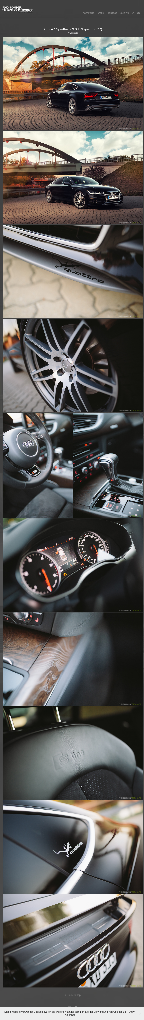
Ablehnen (70, 1015)
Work (101, 13)
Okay (132, 1011)
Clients (124, 13)
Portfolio (88, 13)
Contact (112, 13)
